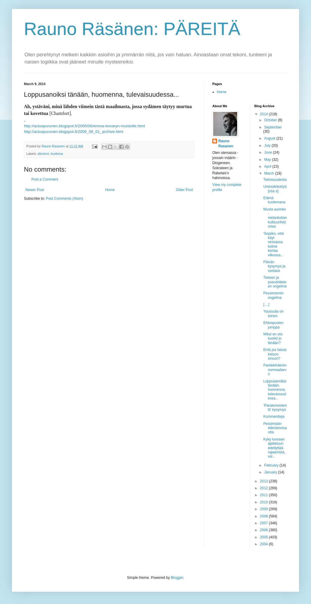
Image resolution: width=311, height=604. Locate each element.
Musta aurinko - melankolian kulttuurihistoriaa (275, 218)
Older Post (184, 190)
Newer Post (34, 190)
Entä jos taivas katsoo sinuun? (274, 354)
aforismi (43, 153)
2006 (264, 530)
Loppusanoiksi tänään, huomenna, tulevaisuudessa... (274, 390)
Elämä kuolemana (274, 200)
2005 (264, 537)
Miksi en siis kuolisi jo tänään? (273, 338)
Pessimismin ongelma (273, 295)
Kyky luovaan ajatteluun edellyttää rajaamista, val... (274, 448)
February (271, 465)
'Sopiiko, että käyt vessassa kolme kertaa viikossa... (273, 244)
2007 (264, 523)
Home (110, 190)
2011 (264, 495)
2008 (264, 516)
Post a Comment (44, 179)
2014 (264, 114)
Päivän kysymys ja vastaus (274, 266)
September (273, 127)
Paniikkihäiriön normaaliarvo (274, 369)
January (271, 472)
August (270, 138)
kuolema (57, 153)
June (268, 152)
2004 (264, 544)
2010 (264, 502)
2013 (264, 481)
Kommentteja (273, 416)
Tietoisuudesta (274, 180)
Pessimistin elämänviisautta (274, 428)
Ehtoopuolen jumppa (273, 325)
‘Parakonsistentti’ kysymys (275, 407)
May (268, 160)
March (269, 173)
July (268, 145)
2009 (264, 509)
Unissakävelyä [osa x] (274, 188)
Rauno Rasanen (225, 143)
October (271, 120)
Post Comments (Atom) (64, 198)
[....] (266, 304)
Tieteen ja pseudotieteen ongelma (274, 281)
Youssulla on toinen (273, 313)
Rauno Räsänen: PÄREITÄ (132, 29)
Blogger (177, 578)
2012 (264, 488)
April (268, 166)
